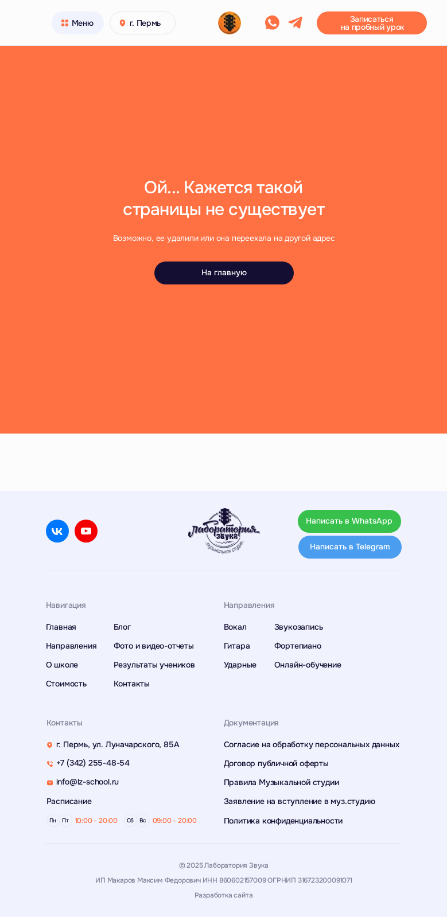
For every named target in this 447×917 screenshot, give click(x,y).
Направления (71, 646)
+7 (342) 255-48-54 (93, 763)
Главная (61, 627)
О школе (62, 665)
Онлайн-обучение (307, 665)
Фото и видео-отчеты (154, 646)
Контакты (132, 683)
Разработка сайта (224, 895)
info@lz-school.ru (87, 781)
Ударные (240, 665)
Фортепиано (297, 646)
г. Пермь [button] (145, 23)
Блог (122, 627)
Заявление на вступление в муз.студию (299, 801)
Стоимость (66, 683)
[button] (372, 22)
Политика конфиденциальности (283, 820)
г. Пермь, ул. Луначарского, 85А (118, 744)
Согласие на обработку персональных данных (311, 744)
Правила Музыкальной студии (281, 782)
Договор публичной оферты (276, 763)
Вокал (235, 627)
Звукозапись (298, 627)
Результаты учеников (154, 665)
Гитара (237, 646)
